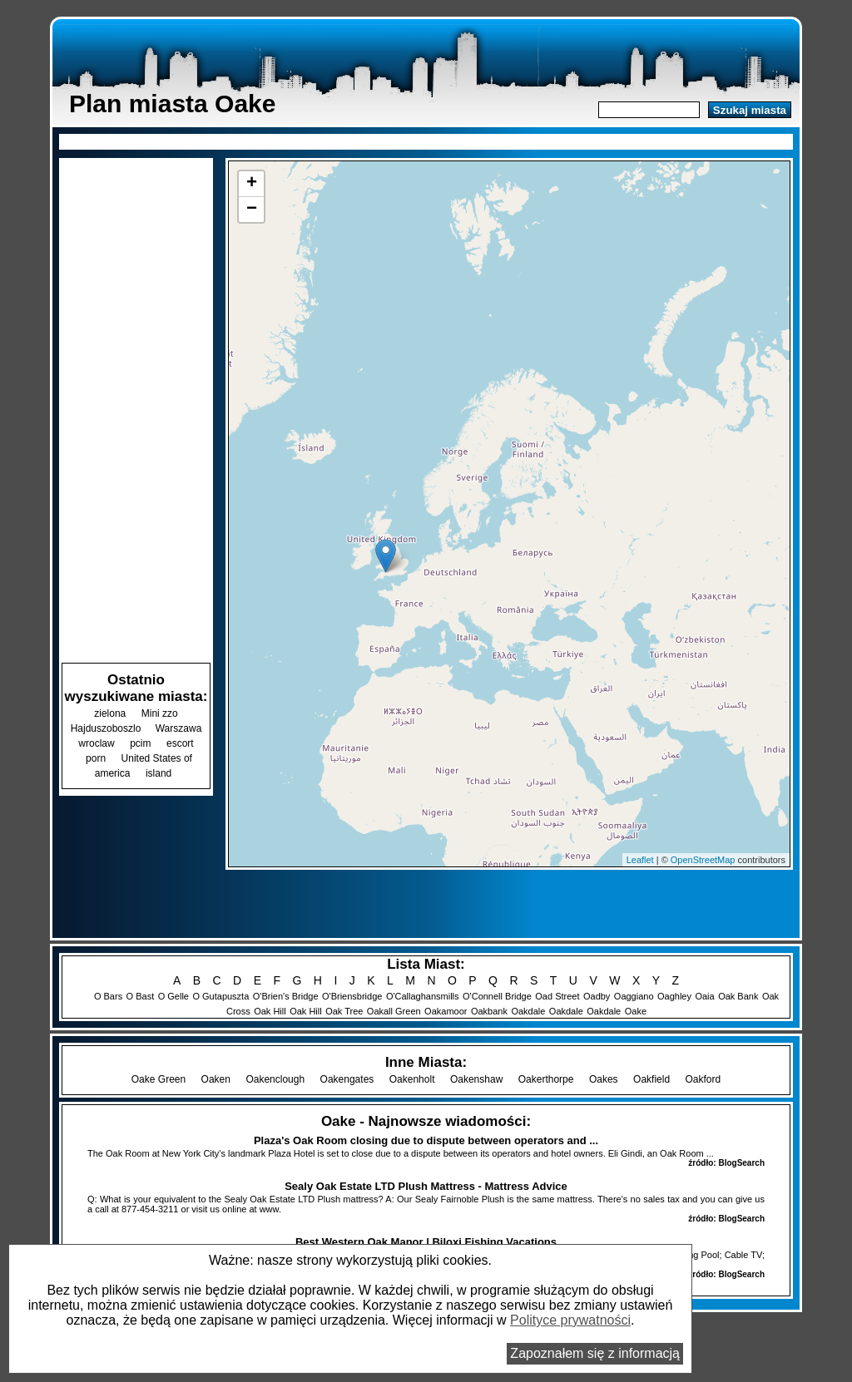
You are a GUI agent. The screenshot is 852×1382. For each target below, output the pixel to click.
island (158, 773)
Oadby (596, 996)
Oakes (603, 1079)
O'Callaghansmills (422, 996)
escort (180, 743)
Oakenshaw (476, 1079)
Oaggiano (634, 996)
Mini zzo (159, 713)
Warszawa (179, 728)
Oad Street (557, 996)
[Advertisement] (426, 140)
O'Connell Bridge (497, 996)
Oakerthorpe (546, 1079)
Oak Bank (738, 996)
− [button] (251, 209)
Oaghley (674, 996)
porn (96, 758)
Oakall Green (394, 1011)
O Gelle (173, 996)
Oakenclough (275, 1079)
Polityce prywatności (570, 1320)
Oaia (704, 996)
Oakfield (651, 1079)
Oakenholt (412, 1079)
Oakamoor (445, 1011)
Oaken (215, 1079)
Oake (635, 1011)
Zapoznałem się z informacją (595, 1353)
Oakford (703, 1079)
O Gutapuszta (220, 996)
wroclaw (96, 743)
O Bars (108, 996)
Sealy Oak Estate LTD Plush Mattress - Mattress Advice (426, 1186)
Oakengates (347, 1079)
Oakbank (489, 1011)
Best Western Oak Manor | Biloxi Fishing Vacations (426, 1242)
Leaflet (640, 860)
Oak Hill (270, 1011)
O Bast (140, 996)
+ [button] (251, 183)
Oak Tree (344, 1011)
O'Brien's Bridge (286, 996)
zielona (110, 713)
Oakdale (528, 1011)
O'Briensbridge (352, 996)
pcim (140, 743)
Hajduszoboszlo (107, 728)
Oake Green (158, 1079)
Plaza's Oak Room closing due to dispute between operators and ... (426, 1140)
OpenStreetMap (703, 860)
